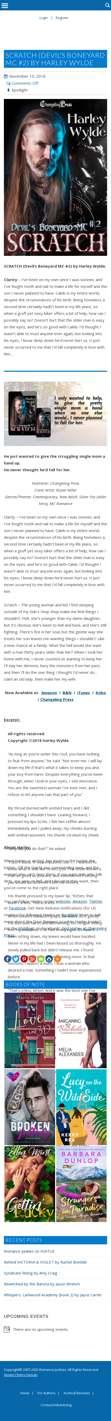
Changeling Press (57, 699)
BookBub (69, 914)
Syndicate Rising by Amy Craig (30, 1273)
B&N (67, 692)
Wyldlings (26, 928)
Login (44, 17)
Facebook (17, 908)
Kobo (101, 692)
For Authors (46, 1393)
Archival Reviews (76, 1393)
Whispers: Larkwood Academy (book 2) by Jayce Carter (53, 1294)
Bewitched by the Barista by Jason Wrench (42, 1283)
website (63, 901)
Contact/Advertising (56, 1405)
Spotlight (20, 89)
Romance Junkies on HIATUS (29, 1251)
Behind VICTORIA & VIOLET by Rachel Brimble (45, 1262)
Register (62, 17)
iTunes (83, 692)
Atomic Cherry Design (20, 1374)
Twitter (95, 901)
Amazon (49, 692)
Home (25, 1393)
